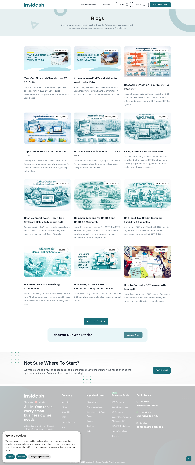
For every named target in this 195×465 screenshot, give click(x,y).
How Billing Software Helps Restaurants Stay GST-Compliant (94, 286)
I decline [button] (21, 457)
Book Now (162, 370)
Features (106, 4)
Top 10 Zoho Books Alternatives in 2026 (45, 153)
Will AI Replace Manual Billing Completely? (42, 286)
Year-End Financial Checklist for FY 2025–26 (45, 80)
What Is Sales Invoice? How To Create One (97, 153)
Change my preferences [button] (39, 457)
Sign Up (140, 4)
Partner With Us (88, 4)
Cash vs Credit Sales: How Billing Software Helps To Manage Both (44, 220)
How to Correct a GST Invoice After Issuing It (146, 287)
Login (123, 4)
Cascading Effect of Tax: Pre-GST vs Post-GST (147, 86)
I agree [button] (10, 457)
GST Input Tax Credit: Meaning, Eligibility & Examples (143, 220)
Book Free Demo (160, 5)
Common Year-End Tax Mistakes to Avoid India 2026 (95, 80)
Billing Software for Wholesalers (144, 151)
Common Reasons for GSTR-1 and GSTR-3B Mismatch (94, 220)
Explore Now (133, 335)
